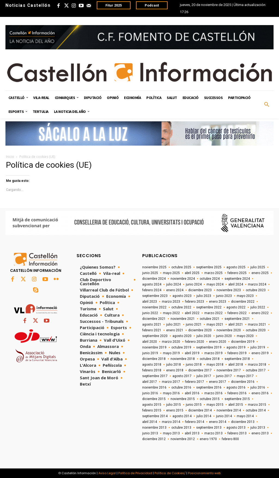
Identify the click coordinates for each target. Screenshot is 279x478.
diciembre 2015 (154, 399)
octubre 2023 (256, 290)
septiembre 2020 (155, 336)
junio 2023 (224, 295)
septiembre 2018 (237, 358)
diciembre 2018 (154, 358)
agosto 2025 (235, 267)
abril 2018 (235, 364)
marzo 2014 (171, 421)
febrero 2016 (237, 393)
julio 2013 (257, 427)
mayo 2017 (245, 376)
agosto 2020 (182, 336)
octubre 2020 (256, 330)
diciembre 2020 (200, 330)
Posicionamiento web (204, 473)
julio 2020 (203, 336)
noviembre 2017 (229, 370)
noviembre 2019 (154, 347)
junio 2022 (150, 313)
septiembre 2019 (209, 347)
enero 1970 (208, 439)
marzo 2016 (213, 393)
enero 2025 (260, 273)
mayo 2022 (171, 313)
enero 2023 (217, 301)
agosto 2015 (151, 404)
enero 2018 (174, 370)
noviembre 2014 (229, 410)
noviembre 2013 (154, 427)
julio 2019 (257, 347)
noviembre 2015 (183, 399)
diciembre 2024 (154, 278)
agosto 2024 (151, 284)
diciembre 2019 (242, 341)
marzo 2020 (171, 341)
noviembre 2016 (154, 387)
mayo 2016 (171, 393)
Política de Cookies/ (170, 473)
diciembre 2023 (200, 290)
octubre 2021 (210, 318)
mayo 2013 (171, 433)
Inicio (10, 156)
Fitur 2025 (113, 5)
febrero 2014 (194, 421)
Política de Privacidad (135, 473)
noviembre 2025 (154, 267)
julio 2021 (173, 324)
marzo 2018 (257, 364)
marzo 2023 (171, 301)
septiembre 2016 (209, 387)
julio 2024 (173, 284)
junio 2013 (150, 433)
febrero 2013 (237, 433)
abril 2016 (192, 393)
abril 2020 (149, 341)
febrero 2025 (237, 273)
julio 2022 (257, 307)
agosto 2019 (235, 347)
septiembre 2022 (209, 307)
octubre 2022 (181, 307)
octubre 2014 (256, 410)
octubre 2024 (210, 278)
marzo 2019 (213, 353)
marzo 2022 (213, 313)
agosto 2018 (151, 364)
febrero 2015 (151, 410)
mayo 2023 (245, 295)
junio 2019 (150, 353)
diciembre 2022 (242, 301)
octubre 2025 (181, 267)
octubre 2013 (181, 427)
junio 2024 (194, 284)
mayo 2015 (215, 404)
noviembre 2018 (183, 358)
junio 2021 (194, 324)
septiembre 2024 (237, 278)
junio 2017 (224, 376)
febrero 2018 (151, 370)
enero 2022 (260, 313)
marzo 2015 (257, 404)
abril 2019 (192, 353)
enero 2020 (217, 341)
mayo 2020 (245, 336)
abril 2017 (149, 381)
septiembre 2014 (155, 416)
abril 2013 (192, 433)
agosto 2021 (151, 324)
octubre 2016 (181, 387)
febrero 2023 (194, 301)
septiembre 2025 (209, 267)
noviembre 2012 (183, 439)
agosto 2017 (182, 376)
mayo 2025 (171, 273)
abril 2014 (149, 421)
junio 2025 (150, 273)
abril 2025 (192, 273)
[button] (266, 104)
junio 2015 (194, 404)
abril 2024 (235, 284)
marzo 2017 (171, 381)
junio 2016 (150, 393)
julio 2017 (203, 376)
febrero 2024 (151, 290)
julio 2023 (203, 295)
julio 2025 (257, 267)
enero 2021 (174, 330)
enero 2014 (217, 421)
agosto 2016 (235, 387)
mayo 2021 (215, 324)
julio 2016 (257, 387)
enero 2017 (217, 381)
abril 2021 (235, 324)
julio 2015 (173, 404)
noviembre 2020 (229, 330)
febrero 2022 (237, 313)
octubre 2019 (181, 347)
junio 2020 (224, 336)
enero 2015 (174, 410)
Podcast (152, 5)
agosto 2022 (235, 307)
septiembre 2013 (209, 427)
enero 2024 (174, 290)
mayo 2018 (215, 364)
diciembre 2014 (200, 410)
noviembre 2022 (154, 307)
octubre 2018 (210, 358)
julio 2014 (203, 416)
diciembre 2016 (242, 381)
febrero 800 (230, 439)
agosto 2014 (182, 416)
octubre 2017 (256, 370)
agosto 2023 (182, 295)
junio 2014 (224, 416)
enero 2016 (260, 393)
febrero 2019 (237, 353)
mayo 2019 (171, 353)
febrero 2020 (194, 341)
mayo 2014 (245, 416)
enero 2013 (260, 433)
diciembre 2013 (242, 421)
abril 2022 (192, 313)
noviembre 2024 (183, 278)
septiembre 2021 (237, 318)
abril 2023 (149, 301)
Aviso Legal (107, 473)
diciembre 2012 (154, 439)
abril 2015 (235, 404)
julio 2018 (173, 364)
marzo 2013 (213, 433)
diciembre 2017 (200, 370)
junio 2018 (194, 364)
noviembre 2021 (183, 318)
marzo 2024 (257, 284)
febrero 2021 (151, 330)
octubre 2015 (210, 399)
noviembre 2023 (229, 290)
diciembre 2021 (154, 318)
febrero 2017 (194, 381)
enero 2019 (260, 353)
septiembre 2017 (155, 376)
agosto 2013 (235, 427)
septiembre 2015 (237, 399)
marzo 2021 (257, 324)
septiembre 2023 (155, 295)
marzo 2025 (213, 273)
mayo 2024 (215, 284)
